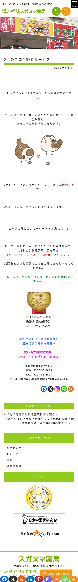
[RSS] (71, 389)
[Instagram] (57, 389)
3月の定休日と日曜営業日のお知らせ (31, 414)
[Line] (64, 389)
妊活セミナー (16, 448)
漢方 (10, 460)
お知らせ (13, 454)
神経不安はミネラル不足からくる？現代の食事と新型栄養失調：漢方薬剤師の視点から (39, 421)
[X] (51, 389)
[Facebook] (44, 389)
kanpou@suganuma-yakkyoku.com (44, 378)
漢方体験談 (14, 466)
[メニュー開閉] (74, 4)
